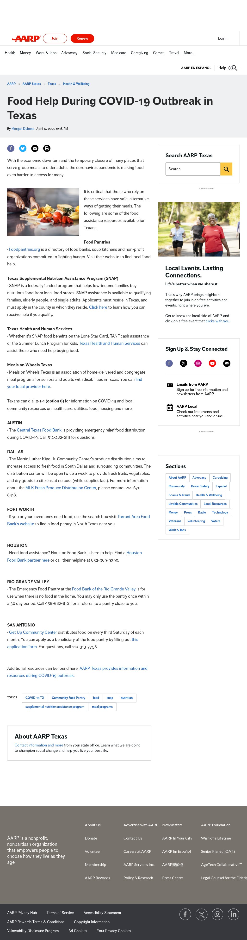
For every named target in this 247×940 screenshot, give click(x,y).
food (96, 698)
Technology (220, 512)
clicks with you (217, 321)
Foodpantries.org (24, 249)
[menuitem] (10, 55)
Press (188, 512)
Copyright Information (92, 922)
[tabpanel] (211, 67)
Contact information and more (39, 745)
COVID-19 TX (34, 698)
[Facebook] (10, 148)
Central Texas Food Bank (39, 430)
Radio (202, 512)
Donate (91, 838)
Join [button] (55, 38)
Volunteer (93, 851)
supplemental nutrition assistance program (54, 707)
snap (110, 698)
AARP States (32, 84)
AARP (11, 84)
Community (177, 486)
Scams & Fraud (179, 495)
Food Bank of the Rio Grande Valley (104, 589)
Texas (52, 84)
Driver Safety (200, 486)
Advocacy (199, 478)
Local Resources (215, 504)
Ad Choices (77, 930)
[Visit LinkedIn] (234, 915)
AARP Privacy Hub (22, 912)
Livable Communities (183, 504)
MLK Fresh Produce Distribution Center (60, 487)
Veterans (175, 521)
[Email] (34, 148)
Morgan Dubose (23, 129)
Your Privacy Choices (114, 930)
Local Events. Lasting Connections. (194, 271)
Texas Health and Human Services (109, 343)
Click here (98, 307)
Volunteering (196, 521)
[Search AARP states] (193, 169)
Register (200, 38)
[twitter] (183, 363)
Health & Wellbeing (76, 84)
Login (223, 38)
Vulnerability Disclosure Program (33, 930)
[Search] (226, 169)
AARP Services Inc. (139, 864)
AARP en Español (196, 68)
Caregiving (220, 478)
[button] (234, 68)
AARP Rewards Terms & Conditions (35, 922)
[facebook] (169, 363)
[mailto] (226, 363)
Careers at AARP (137, 851)
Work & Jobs (177, 530)
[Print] (46, 148)
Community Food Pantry (68, 698)
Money (173, 512)
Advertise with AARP (141, 824)
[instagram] (198, 363)
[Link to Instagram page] (218, 915)
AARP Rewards (97, 877)
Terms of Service (60, 912)
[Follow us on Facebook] (185, 915)
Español (221, 486)
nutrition (127, 698)
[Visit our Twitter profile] (202, 915)
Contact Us (133, 838)
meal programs (102, 707)
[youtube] (212, 363)
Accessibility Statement (102, 912)
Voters (215, 521)
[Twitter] (22, 148)
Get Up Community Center (33, 632)
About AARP (177, 478)
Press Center (172, 877)
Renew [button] (82, 38)
